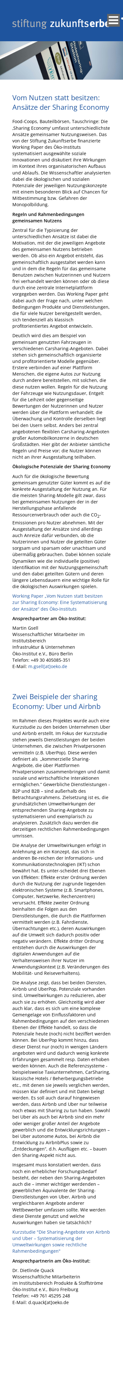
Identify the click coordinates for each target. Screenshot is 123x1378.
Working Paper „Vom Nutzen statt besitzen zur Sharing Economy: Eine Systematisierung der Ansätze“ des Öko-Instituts (59, 602)
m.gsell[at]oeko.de (47, 666)
